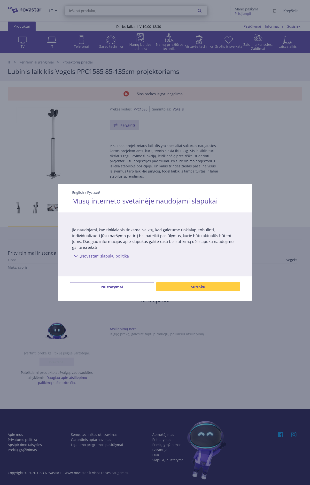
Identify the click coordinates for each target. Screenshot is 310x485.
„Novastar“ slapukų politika (100, 256)
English (78, 192)
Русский (93, 192)
